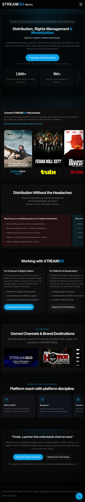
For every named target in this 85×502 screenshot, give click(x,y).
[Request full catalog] (63, 307)
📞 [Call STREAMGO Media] (79, 496)
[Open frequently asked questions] (42, 57)
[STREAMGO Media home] (17, 4)
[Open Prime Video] (18, 153)
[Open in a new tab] (21, 358)
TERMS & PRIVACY (8, 496)
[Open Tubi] (48, 153)
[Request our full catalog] (58, 457)
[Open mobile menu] (81, 4)
